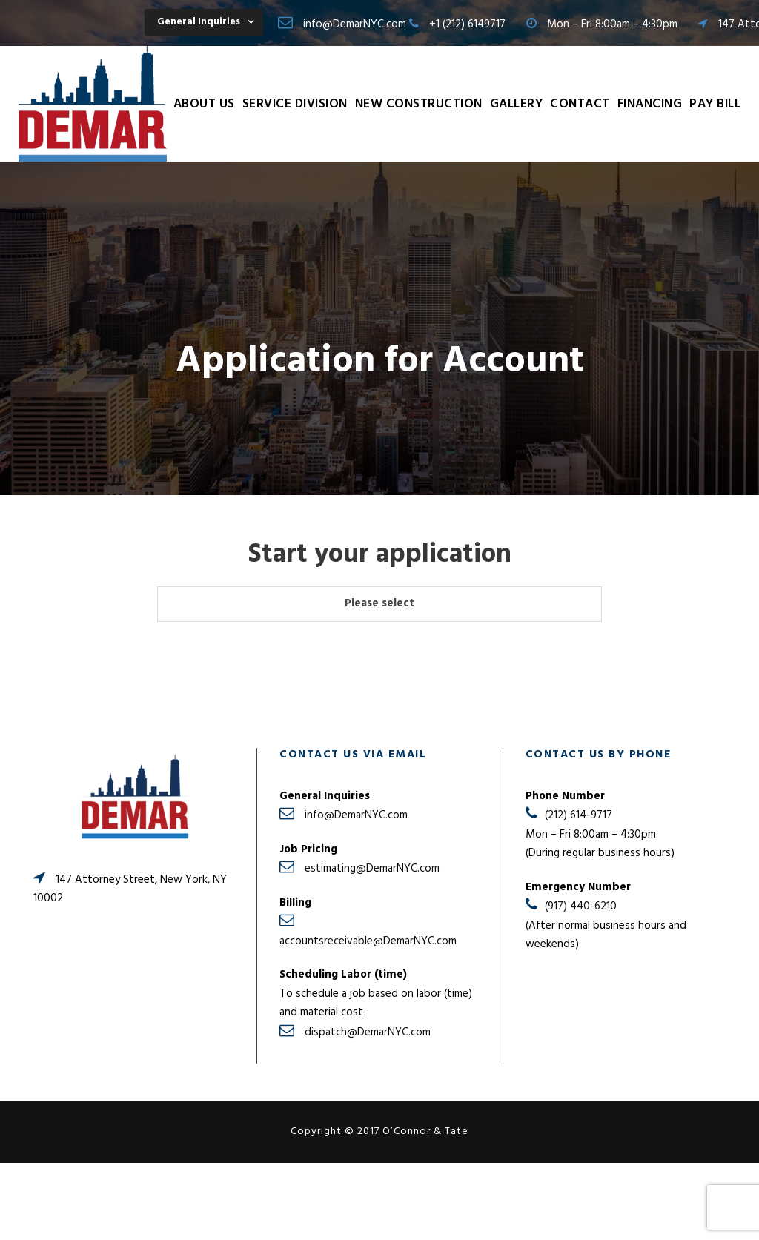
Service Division (295, 104)
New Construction (419, 104)
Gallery (516, 104)
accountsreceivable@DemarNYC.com (368, 941)
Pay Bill (714, 104)
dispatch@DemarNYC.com (368, 1032)
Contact (580, 104)
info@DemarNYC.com (354, 24)
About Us (204, 104)
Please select (379, 603)
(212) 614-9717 (578, 815)
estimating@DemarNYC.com (372, 869)
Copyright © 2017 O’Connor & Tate (379, 1131)
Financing (650, 104)
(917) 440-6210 (581, 906)
